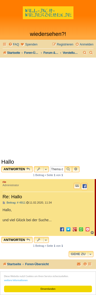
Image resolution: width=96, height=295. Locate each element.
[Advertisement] (48, 108)
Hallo (7, 162)
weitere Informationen (16, 280)
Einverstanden (48, 288)
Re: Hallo (12, 196)
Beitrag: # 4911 (14, 202)
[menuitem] (13, 44)
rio (4, 181)
